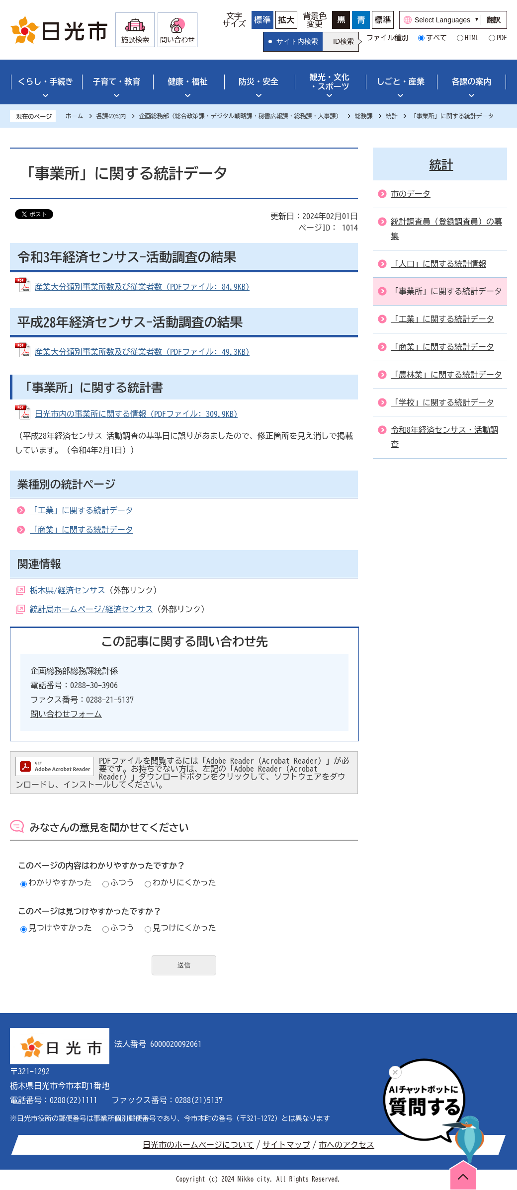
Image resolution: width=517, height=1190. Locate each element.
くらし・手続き (45, 81)
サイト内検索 (297, 41)
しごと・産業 (401, 81)
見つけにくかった (180, 928)
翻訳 (494, 20)
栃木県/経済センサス (67, 590)
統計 (392, 116)
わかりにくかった (180, 882)
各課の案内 (472, 81)
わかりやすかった (56, 882)
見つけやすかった (56, 928)
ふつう (118, 882)
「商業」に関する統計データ (81, 530)
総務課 (364, 116)
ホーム (75, 116)
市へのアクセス (346, 1145)
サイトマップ (286, 1145)
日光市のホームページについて (198, 1145)
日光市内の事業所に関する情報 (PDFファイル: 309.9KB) (136, 414)
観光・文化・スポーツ (329, 81)
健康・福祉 (187, 81)
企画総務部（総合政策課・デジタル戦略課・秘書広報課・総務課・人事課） (240, 116)
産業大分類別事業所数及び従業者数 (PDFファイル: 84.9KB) (142, 287)
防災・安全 (258, 81)
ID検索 (343, 41)
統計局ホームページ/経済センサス (91, 609)
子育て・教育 (116, 81)
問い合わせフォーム (66, 714)
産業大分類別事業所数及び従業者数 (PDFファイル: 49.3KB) (142, 352)
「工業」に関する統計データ (81, 510)
